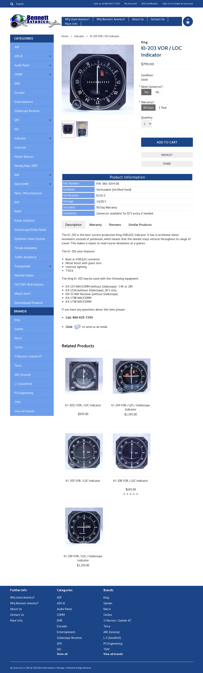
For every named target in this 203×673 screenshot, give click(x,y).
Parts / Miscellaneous (28, 193)
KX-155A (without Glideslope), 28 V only (91, 290)
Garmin (18, 329)
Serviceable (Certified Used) (113, 189)
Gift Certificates (149, 3)
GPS (16, 120)
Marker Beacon (23, 156)
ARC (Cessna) (22, 375)
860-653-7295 (112, 3)
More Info (71, 24)
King (17, 320)
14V (121, 286)
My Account (130, 3)
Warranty (95, 225)
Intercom (20, 147)
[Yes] (146, 92)
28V (130, 286)
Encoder (19, 93)
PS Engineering (23, 393)
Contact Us (158, 19)
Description (73, 225)
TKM (17, 402)
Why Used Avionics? (77, 19)
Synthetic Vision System (29, 239)
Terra (17, 365)
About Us (138, 19)
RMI (16, 202)
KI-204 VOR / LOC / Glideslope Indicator (130, 407)
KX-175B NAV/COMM (78, 301)
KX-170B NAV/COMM (78, 298)
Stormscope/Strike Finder (30, 230)
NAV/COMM (21, 184)
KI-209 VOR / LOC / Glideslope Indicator (83, 558)
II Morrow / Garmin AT (28, 356)
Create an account (183, 3)
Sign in (166, 3)
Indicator (20, 138)
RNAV (17, 211)
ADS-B (18, 56)
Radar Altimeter (24, 220)
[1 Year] (162, 107)
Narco (18, 338)
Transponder (22, 266)
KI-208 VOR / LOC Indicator (130, 481)
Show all (62, 654)
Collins (18, 347)
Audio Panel (22, 65)
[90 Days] (148, 107)
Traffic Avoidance (25, 257)
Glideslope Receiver (27, 111)
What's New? (22, 293)
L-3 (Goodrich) (23, 384)
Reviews (115, 225)
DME (17, 83)
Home (65, 36)
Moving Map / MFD (25, 166)
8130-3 (100, 195)
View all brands (24, 411)
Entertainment (23, 102)
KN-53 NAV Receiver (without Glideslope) (92, 294)
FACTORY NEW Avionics (29, 284)
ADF (16, 47)
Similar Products (140, 225)
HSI (16, 129)
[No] (157, 92)
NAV (17, 175)
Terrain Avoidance (25, 248)
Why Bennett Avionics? (111, 19)
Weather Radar (24, 275)
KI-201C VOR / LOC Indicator (83, 405)
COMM (18, 74)
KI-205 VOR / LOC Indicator (83, 481)
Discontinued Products (28, 303)
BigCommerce (84, 667)
